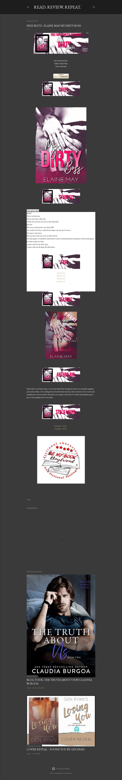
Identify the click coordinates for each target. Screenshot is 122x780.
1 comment (36, 754)
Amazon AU (61, 279)
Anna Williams (67, 773)
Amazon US (61, 273)
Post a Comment (38, 688)
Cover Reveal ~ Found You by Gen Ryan (56, 749)
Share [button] (29, 499)
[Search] (93, 6)
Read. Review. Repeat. (57, 7)
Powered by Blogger (61, 768)
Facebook (58, 426)
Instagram (58, 429)
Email (65, 429)
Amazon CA (61, 281)
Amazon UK (61, 276)
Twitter (64, 426)
